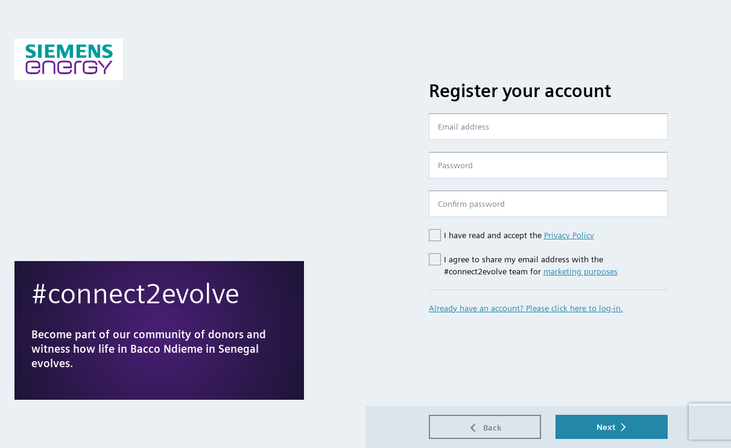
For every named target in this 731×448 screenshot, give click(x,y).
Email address (463, 126)
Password (455, 165)
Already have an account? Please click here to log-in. (526, 308)
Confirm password (471, 204)
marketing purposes (580, 271)
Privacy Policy (569, 235)
